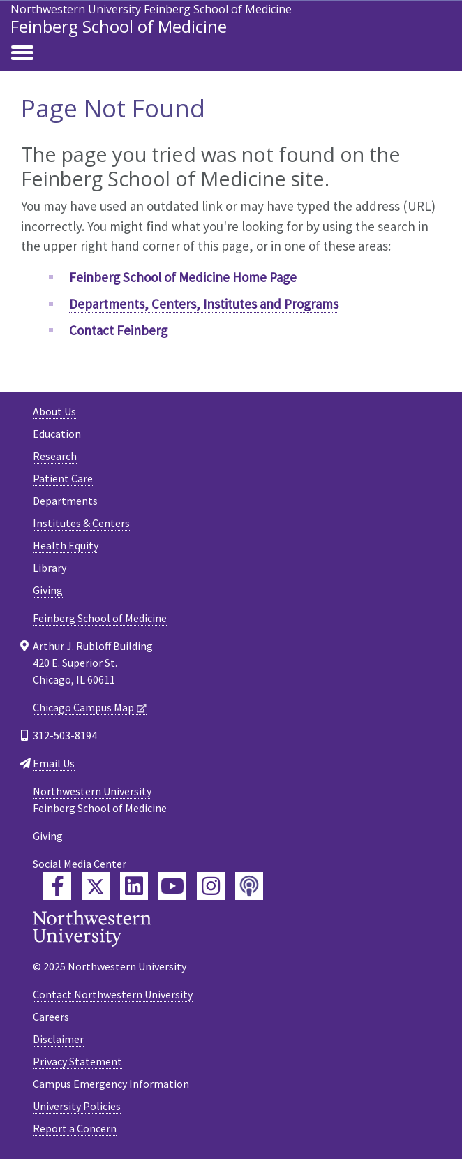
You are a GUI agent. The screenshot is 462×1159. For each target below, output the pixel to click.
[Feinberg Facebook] (57, 886)
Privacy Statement (77, 1061)
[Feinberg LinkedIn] (134, 886)
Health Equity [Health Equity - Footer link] (65, 545)
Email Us (54, 763)
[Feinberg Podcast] (249, 886)
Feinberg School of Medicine (118, 26)
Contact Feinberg (118, 330)
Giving (48, 836)
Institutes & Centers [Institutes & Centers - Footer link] (81, 523)
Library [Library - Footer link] (49, 568)
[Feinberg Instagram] (211, 886)
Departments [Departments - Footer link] (65, 501)
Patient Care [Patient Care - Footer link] (63, 478)
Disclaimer (58, 1039)
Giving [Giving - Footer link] (48, 590)
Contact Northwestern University (113, 994)
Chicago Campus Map (83, 707)
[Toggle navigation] (22, 54)
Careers (51, 1017)
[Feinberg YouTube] (172, 886)
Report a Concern (75, 1128)
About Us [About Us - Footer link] (54, 411)
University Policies (77, 1106)
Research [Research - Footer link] (55, 456)
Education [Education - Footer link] (57, 434)
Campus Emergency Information (111, 1084)
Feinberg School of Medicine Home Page (183, 277)
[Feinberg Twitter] (96, 886)
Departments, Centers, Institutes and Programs (203, 303)
